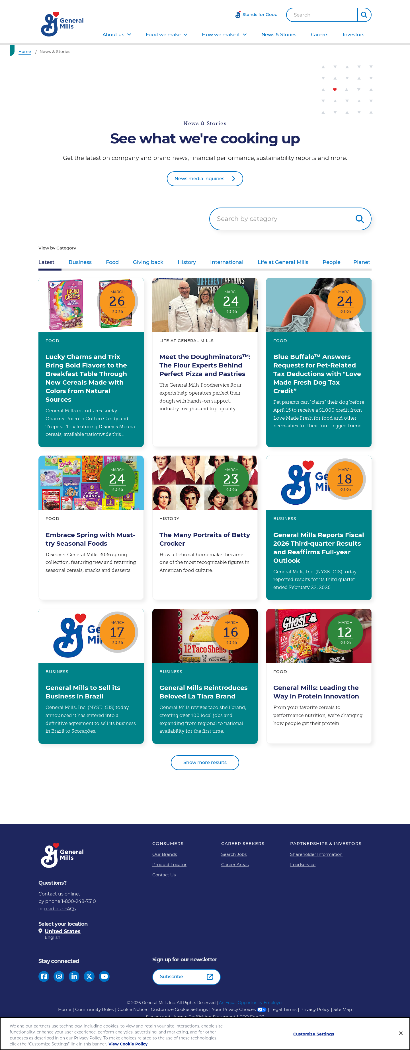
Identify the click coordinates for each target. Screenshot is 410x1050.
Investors (353, 34)
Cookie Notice (132, 1009)
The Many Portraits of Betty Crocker (205, 528)
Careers (320, 34)
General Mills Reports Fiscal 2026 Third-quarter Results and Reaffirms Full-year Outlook (319, 528)
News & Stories (278, 34)
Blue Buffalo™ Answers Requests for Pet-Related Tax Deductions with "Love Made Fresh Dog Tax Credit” (319, 362)
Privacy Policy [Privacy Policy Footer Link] (314, 1009)
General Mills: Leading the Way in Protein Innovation (319, 676)
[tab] (80, 263)
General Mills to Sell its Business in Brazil (91, 676)
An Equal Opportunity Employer (251, 1002)
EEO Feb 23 (251, 1016)
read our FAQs (60, 908)
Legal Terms (283, 1009)
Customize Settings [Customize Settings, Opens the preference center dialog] (313, 1034)
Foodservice (302, 864)
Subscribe (171, 976)
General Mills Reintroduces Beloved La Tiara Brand (205, 676)
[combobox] (322, 15)
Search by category (247, 219)
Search (302, 15)
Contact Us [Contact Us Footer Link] (164, 875)
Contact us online (58, 894)
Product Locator (169, 864)
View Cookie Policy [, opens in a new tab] (127, 1044)
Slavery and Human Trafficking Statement (190, 1016)
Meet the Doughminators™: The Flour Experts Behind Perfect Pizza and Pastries (205, 362)
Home (64, 1009)
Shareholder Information (316, 854)
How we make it (221, 34)
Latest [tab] (46, 262)
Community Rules (94, 1009)
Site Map (342, 1009)
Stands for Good (260, 14)
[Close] (401, 1033)
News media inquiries (199, 178)
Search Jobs (234, 854)
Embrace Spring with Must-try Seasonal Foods (91, 528)
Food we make (163, 34)
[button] (364, 15)
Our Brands (164, 854)
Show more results (205, 762)
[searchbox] (279, 219)
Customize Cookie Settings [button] (179, 1009)
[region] (205, 1033)
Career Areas (235, 864)
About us (113, 34)
